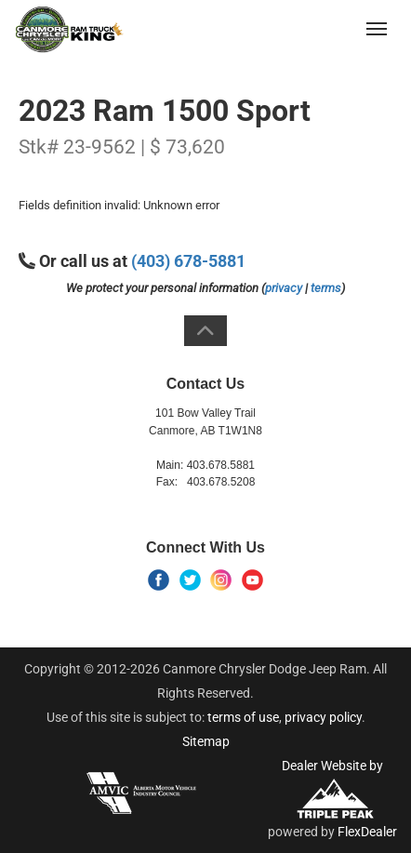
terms (326, 288)
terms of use (243, 717)
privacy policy (323, 717)
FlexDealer (367, 831)
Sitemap (206, 741)
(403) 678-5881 (306, 27)
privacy (283, 288)
